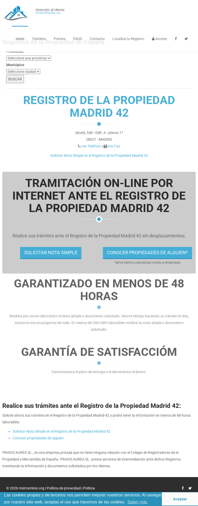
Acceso (159, 39)
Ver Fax (114, 146)
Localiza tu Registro (128, 39)
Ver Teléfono (91, 146)
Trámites (39, 39)
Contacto (97, 39)
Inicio (20, 39)
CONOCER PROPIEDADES (147, 252)
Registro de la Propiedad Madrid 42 (99, 106)
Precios (59, 39)
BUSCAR (15, 79)
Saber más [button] (137, 502)
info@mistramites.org (48, 12)
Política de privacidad (64, 488)
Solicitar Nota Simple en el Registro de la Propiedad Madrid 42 (99, 155)
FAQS (77, 39)
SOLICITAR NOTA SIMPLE (50, 252)
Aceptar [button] (180, 499)
